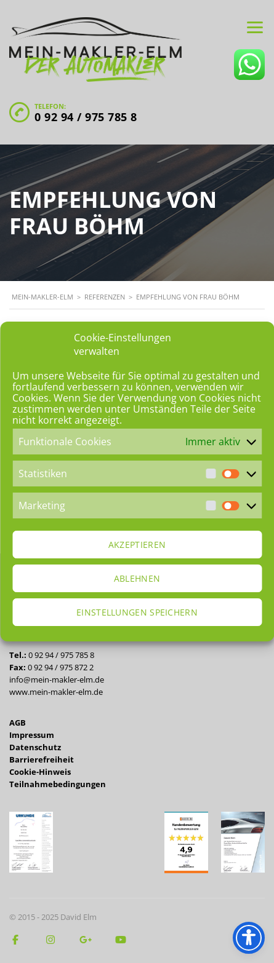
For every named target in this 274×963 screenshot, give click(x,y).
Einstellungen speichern (137, 612)
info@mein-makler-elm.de (56, 679)
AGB (17, 722)
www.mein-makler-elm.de (56, 691)
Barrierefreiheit (41, 759)
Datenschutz (35, 747)
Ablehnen (137, 578)
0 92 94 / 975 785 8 (85, 116)
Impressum (31, 734)
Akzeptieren (137, 544)
